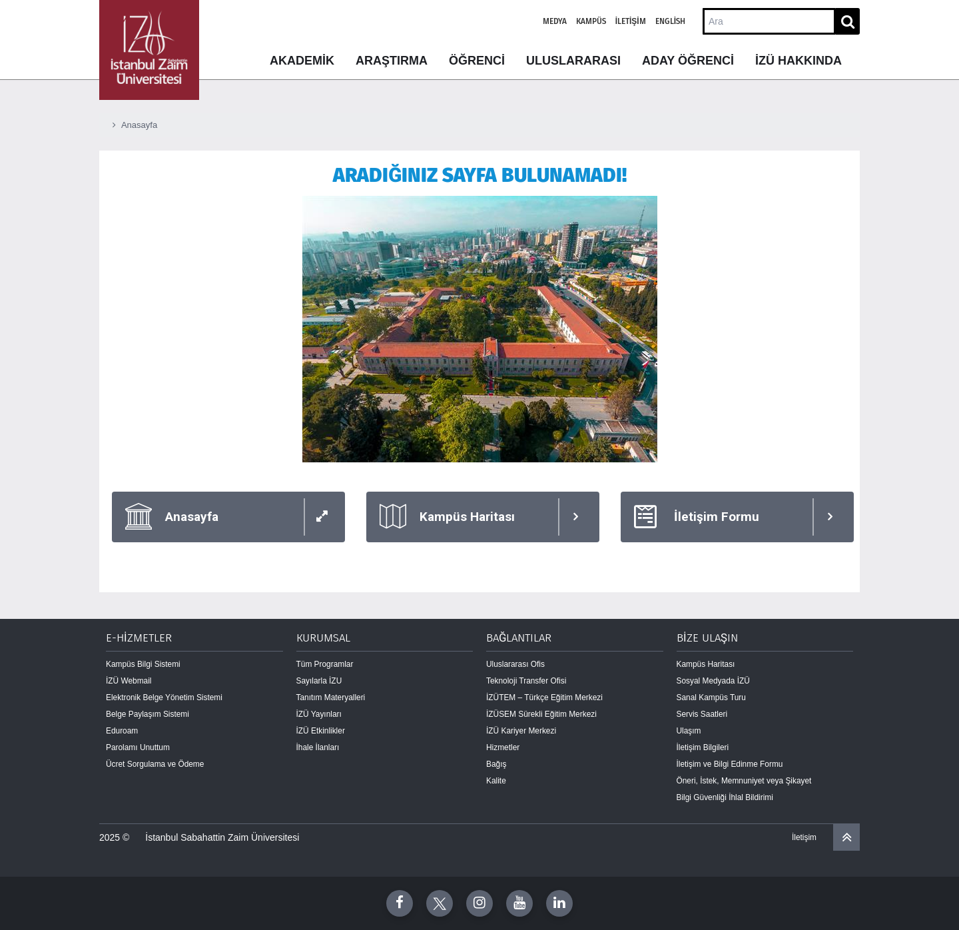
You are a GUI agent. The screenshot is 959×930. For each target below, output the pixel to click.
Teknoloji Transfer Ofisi (526, 681)
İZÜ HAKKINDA (798, 60)
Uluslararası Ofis (515, 664)
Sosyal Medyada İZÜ (713, 681)
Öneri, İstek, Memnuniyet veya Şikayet (744, 780)
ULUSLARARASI (573, 60)
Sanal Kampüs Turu (711, 697)
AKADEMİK (302, 60)
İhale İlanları (318, 747)
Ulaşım (689, 730)
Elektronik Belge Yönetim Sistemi (164, 697)
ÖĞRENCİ (477, 60)
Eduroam (122, 730)
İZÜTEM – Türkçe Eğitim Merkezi (544, 697)
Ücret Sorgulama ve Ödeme (155, 764)
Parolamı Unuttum (138, 747)
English (670, 21)
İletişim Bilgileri (703, 747)
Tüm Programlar (325, 664)
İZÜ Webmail (129, 681)
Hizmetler (502, 747)
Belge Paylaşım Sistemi (147, 714)
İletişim (630, 21)
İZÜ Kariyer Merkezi (521, 730)
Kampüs (591, 21)
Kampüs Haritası (706, 664)
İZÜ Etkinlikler (320, 730)
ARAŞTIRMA (392, 60)
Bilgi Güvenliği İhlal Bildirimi (725, 797)
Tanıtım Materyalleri (331, 697)
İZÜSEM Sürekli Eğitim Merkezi (541, 714)
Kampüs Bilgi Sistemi (143, 664)
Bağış (496, 764)
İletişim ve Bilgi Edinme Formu (730, 764)
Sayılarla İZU (319, 681)
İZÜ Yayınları (319, 714)
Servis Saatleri (702, 714)
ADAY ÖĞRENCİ (688, 60)
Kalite (496, 780)
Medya (555, 21)
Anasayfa (139, 125)
